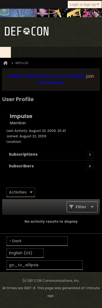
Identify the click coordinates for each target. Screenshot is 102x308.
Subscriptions (23, 154)
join (90, 76)
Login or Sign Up (84, 4)
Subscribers (21, 166)
